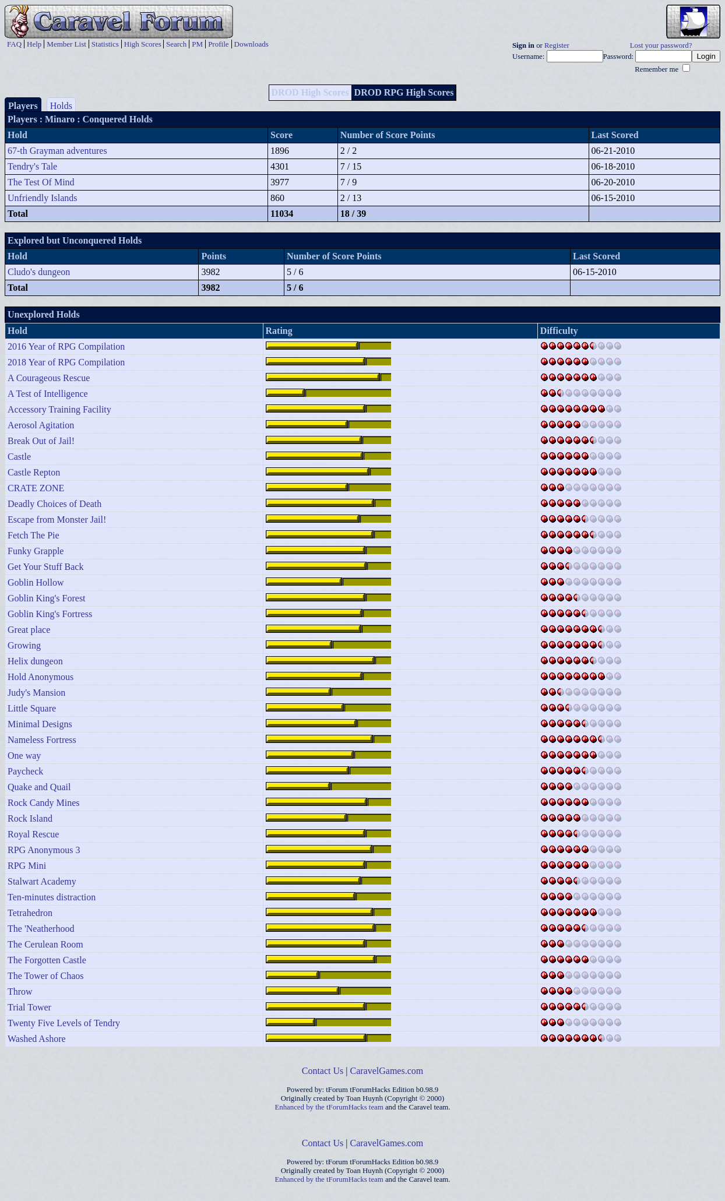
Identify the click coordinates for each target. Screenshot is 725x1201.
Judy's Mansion (36, 693)
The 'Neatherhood (41, 929)
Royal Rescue (33, 834)
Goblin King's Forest (47, 598)
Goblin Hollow (36, 582)
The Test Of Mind (41, 182)
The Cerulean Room (45, 944)
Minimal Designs (40, 724)
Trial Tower (29, 1007)
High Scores (142, 44)
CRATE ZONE (36, 488)
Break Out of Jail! (41, 441)
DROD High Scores (310, 92)
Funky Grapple (36, 551)
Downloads (251, 44)
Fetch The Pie (33, 535)
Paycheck (25, 771)
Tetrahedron (30, 913)
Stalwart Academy (42, 881)
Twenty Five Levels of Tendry (64, 1023)
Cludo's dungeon (39, 272)
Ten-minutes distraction (52, 897)
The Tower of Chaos (46, 976)
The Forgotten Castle (47, 960)
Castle (19, 457)
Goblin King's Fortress (50, 614)
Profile (218, 44)
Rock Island (30, 818)
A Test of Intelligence (48, 394)
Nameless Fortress (42, 740)
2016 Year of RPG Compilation (66, 346)
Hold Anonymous (40, 677)
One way (24, 755)
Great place (29, 630)
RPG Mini (27, 866)
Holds (61, 106)
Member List (66, 44)
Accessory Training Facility (59, 409)
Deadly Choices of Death (54, 504)
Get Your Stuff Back (45, 567)
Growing (24, 645)
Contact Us (323, 1071)
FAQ (14, 44)
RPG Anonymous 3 (44, 850)
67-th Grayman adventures (57, 151)
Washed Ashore (37, 1039)
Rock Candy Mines (44, 803)
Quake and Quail (39, 787)
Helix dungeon (35, 661)
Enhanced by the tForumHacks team (329, 1107)
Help (34, 44)
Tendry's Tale (32, 166)
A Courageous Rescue (49, 378)
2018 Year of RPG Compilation (66, 362)
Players (23, 106)
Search (176, 44)
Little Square (32, 708)
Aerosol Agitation (41, 425)
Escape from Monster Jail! (57, 519)
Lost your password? (661, 45)
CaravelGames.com (387, 1071)
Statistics (105, 44)
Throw (20, 991)
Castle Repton (34, 472)
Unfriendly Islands (43, 198)
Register (556, 45)
